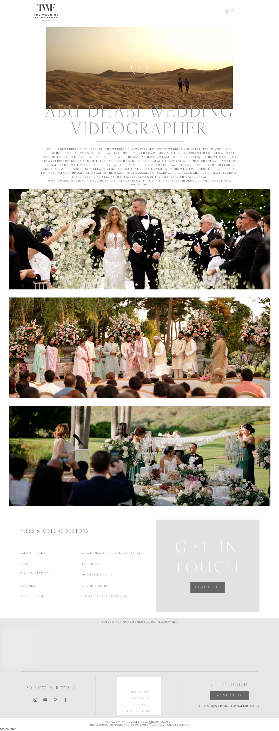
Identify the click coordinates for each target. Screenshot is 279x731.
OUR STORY (140, 692)
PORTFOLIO (140, 699)
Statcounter (8, 729)
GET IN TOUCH (147, 181)
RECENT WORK (139, 711)
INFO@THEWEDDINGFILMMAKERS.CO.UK (229, 706)
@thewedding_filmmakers (154, 622)
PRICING (140, 705)
